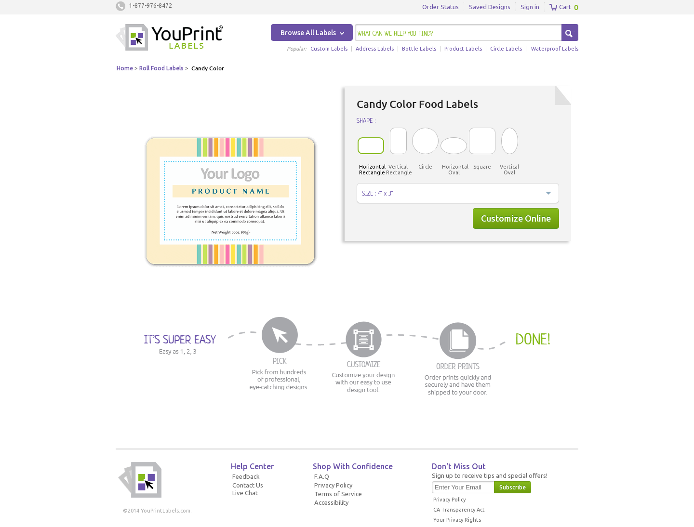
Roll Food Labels (161, 68)
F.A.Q (321, 476)
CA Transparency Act (459, 510)
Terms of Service (338, 493)
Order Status (440, 6)
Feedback (246, 476)
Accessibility (331, 502)
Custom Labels (328, 49)
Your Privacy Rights (457, 520)
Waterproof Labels (554, 49)
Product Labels (463, 49)
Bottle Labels (419, 49)
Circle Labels (506, 49)
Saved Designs (489, 6)
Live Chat (245, 492)
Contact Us (247, 485)
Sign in (529, 6)
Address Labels (375, 49)
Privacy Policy (333, 485)
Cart (560, 7)
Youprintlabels (169, 38)
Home (125, 68)
